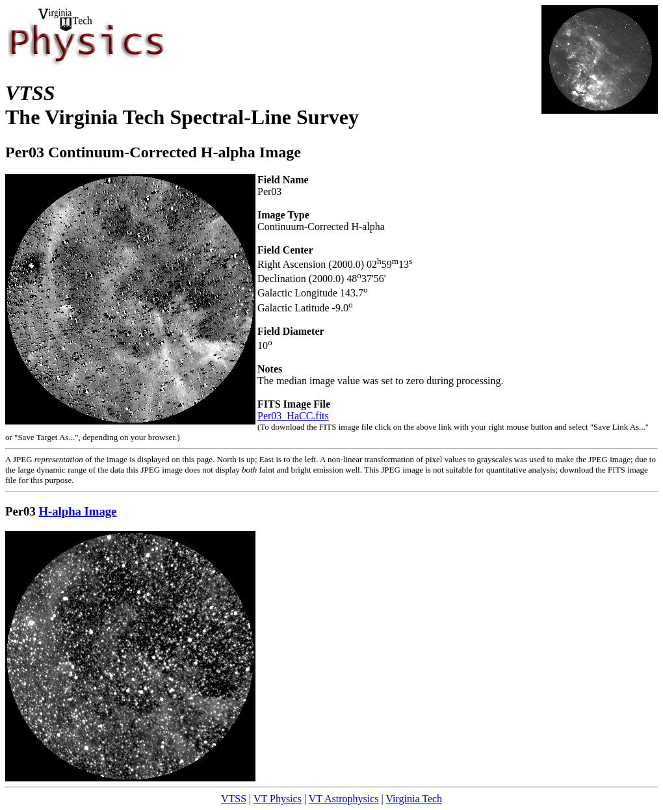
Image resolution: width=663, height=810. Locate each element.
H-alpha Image (77, 511)
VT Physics (278, 798)
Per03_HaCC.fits (293, 415)
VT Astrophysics (344, 798)
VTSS (233, 798)
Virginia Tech (413, 798)
